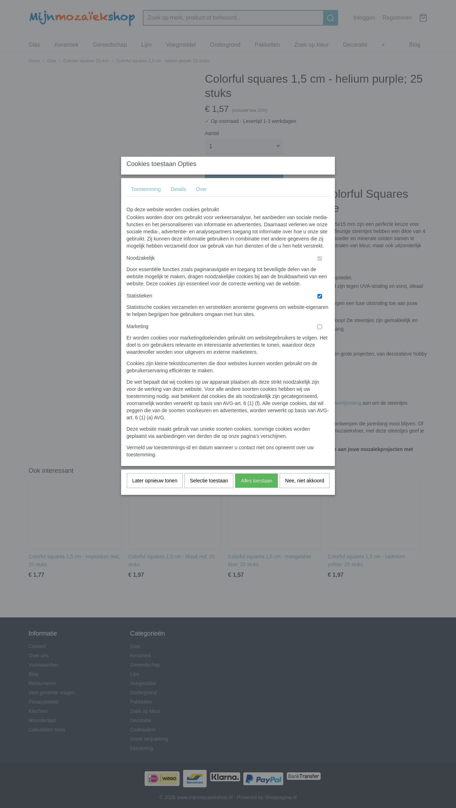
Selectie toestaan (209, 494)
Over (201, 203)
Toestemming (146, 203)
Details (178, 203)
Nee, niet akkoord (304, 494)
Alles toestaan (256, 494)
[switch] (319, 272)
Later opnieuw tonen (154, 494)
